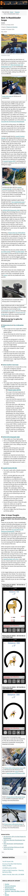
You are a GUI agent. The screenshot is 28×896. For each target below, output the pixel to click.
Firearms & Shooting (11, 27)
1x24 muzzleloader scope (18, 202)
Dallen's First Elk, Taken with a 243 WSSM (13, 874)
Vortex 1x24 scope (7, 96)
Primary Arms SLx (7, 325)
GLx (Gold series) (19, 251)
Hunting (7, 884)
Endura (5, 275)
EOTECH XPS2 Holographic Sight (11, 210)
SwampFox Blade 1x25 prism (10, 559)
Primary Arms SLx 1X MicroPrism (16, 232)
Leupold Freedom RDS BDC (10, 468)
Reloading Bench (9, 887)
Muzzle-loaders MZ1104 (14, 390)
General (7, 894)
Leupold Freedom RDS (9, 161)
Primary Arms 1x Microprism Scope (14, 768)
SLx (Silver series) (6, 251)
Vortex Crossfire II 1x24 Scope (10, 364)
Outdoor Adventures (10, 889)
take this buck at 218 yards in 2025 (16, 773)
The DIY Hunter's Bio (7, 861)
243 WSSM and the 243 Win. (9, 868)
